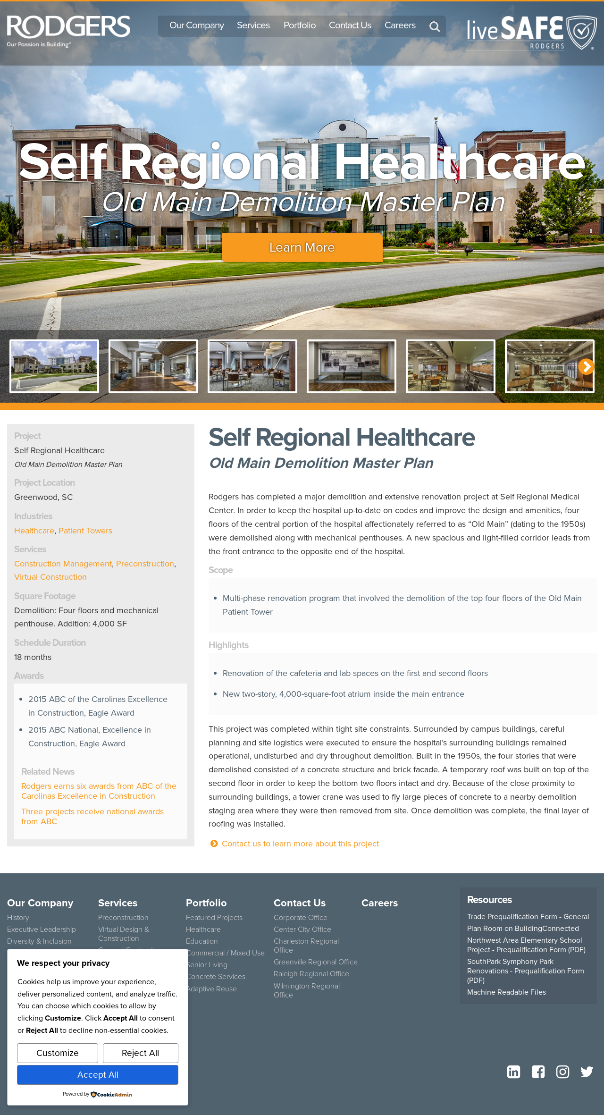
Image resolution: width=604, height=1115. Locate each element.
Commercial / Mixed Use (225, 952)
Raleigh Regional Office (311, 973)
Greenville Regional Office (316, 961)
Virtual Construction (50, 577)
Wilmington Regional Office (307, 990)
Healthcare (34, 530)
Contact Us (350, 25)
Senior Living (206, 964)
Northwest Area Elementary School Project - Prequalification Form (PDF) (526, 945)
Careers (400, 25)
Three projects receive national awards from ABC (92, 816)
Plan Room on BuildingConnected (523, 928)
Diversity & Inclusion (39, 941)
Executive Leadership (41, 929)
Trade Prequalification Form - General (528, 916)
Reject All (140, 1053)
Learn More (302, 247)
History (18, 917)
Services (253, 25)
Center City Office (302, 929)
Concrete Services (215, 976)
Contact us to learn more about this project (294, 843)
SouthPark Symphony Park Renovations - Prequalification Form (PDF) (525, 971)
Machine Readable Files (506, 992)
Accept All (97, 1074)
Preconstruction (145, 564)
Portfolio (300, 25)
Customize (57, 1053)
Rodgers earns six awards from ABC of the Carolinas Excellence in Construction (98, 791)
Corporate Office (300, 917)
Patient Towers (85, 530)
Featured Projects (214, 917)
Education (202, 941)
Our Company (196, 25)
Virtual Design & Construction (123, 934)
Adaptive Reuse (211, 988)
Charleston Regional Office (306, 945)
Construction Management (63, 564)
